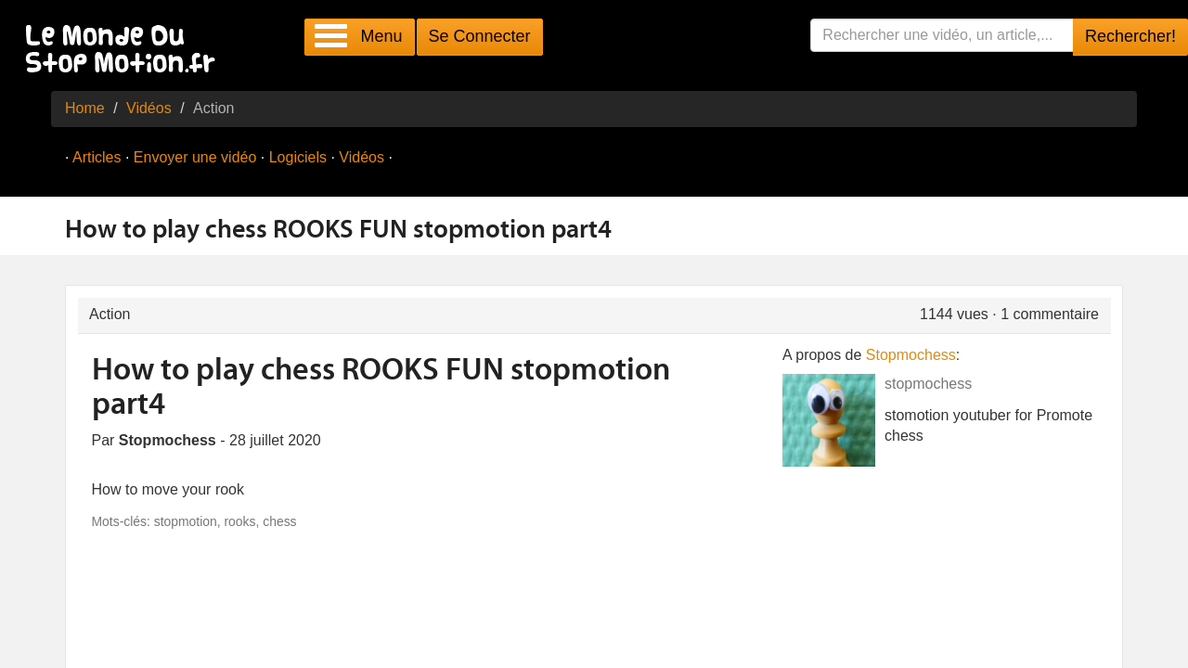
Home (85, 108)
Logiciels (298, 157)
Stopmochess (911, 355)
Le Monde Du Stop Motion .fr (125, 50)
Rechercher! (1130, 36)
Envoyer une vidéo (195, 157)
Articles (96, 157)
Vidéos (149, 108)
